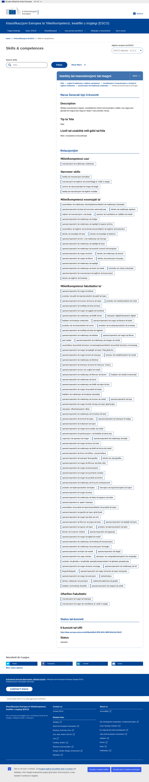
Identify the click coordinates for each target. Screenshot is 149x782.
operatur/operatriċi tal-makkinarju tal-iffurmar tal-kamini (84, 375)
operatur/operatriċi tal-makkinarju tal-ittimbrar (80, 360)
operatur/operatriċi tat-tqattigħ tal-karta (121, 522)
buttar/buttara (106, 576)
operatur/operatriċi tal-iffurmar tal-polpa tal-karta (81, 522)
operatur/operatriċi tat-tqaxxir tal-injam (77, 527)
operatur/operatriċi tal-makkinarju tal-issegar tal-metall (98, 340)
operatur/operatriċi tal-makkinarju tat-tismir (79, 380)
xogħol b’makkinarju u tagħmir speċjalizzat (83, 83)
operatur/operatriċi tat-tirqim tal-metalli (77, 551)
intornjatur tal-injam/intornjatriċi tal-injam (116, 488)
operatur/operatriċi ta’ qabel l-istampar (77, 502)
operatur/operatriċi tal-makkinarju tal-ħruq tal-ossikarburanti (86, 483)
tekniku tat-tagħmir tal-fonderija (74, 278)
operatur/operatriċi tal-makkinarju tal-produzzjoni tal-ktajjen (86, 547)
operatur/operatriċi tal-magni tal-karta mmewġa (81, 566)
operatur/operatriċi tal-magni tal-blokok (77, 291)
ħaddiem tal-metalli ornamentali (124, 375)
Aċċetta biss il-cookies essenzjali (126, 769)
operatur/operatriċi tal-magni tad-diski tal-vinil (80, 517)
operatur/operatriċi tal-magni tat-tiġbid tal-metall (81, 537)
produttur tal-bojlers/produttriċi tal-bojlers (78, 488)
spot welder (67, 340)
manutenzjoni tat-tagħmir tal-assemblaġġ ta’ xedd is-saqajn (86, 182)
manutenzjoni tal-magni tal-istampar (76, 599)
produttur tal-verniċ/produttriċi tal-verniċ (78, 326)
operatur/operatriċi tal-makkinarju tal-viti (121, 566)
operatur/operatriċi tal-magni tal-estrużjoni (79, 576)
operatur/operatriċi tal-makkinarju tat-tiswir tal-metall (83, 268)
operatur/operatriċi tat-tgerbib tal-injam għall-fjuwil (82, 512)
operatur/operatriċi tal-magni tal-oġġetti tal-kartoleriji (83, 311)
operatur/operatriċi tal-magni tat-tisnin (77, 254)
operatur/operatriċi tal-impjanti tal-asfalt (107, 586)
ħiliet (62, 83)
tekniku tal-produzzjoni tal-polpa (110, 258)
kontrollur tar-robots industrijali (121, 268)
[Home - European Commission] (22, 11)
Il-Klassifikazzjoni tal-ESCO (24, 38)
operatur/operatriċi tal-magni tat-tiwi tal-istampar (81, 355)
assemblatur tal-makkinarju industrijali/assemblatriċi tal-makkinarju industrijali (93, 204)
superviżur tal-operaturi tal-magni (75, 438)
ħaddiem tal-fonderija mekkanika (75, 321)
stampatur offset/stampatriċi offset (76, 409)
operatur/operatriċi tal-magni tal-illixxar (118, 335)
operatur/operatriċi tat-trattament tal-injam (79, 424)
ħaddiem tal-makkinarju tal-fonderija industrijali (81, 394)
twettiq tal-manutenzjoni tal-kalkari (76, 177)
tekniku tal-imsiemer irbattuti (73, 532)
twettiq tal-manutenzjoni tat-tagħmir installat (79, 192)
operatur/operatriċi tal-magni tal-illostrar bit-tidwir (112, 321)
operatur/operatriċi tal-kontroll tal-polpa (77, 419)
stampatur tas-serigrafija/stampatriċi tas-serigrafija (116, 556)
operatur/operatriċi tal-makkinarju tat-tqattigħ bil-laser (83, 244)
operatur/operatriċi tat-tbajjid (109, 551)
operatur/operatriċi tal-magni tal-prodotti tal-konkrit (82, 478)
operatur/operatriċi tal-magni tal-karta (77, 493)
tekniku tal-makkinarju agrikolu (123, 209)
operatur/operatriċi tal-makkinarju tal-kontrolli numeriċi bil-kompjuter (89, 249)
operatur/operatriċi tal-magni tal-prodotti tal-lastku (82, 389)
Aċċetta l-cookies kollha (98, 769)
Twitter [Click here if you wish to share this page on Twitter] (14, 664)
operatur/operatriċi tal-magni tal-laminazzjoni (80, 468)
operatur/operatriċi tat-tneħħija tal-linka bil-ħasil (81, 306)
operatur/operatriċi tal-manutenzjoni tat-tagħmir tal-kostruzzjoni (87, 273)
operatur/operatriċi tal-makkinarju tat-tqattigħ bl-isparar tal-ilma (87, 224)
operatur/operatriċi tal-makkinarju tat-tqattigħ (80, 263)
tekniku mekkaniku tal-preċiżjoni (75, 581)
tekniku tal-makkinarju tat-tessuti (110, 254)
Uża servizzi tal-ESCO (74, 31)
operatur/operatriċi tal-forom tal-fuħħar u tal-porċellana (84, 453)
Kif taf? (38, 2)
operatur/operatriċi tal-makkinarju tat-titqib (110, 438)
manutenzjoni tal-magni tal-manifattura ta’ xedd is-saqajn (85, 604)
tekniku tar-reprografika (112, 458)
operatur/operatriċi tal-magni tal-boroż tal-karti (80, 443)
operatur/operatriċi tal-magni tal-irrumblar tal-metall (82, 429)
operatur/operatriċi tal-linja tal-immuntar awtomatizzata (84, 209)
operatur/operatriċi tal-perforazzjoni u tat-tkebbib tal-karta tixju (87, 434)
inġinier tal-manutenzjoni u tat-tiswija (77, 214)
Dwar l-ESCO (31, 31)
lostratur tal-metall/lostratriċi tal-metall (121, 355)
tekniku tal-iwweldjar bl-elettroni (103, 234)
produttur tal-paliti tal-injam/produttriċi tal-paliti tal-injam (84, 296)
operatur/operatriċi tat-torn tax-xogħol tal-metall (81, 370)
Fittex (59, 65)
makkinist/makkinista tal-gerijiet (105, 581)
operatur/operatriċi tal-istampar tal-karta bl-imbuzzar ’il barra (86, 365)
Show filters (76, 65)
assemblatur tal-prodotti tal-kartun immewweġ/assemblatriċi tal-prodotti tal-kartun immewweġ (99, 345)
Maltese (138, 13)
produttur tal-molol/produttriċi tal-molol (121, 301)
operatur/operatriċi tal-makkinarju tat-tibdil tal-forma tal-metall (86, 448)
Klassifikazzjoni (50, 31)
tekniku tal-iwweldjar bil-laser (73, 234)
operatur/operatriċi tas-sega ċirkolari (76, 556)
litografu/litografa (69, 571)
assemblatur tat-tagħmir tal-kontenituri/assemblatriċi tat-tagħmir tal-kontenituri (93, 229)
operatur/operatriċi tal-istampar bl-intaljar (114, 419)
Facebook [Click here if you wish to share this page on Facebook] (50, 664)
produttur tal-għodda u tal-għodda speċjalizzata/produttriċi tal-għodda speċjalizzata (95, 561)
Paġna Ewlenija (13, 31)
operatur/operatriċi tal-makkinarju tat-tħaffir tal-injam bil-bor (86, 384)
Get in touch (121, 31)
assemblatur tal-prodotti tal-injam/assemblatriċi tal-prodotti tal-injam (89, 507)
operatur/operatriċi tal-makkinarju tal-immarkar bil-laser (84, 414)
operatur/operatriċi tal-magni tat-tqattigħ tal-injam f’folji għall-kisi (87, 350)
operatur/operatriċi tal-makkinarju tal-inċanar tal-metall (84, 399)
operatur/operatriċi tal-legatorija (102, 532)
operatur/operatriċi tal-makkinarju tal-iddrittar (80, 335)
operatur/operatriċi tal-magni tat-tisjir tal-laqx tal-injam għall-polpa (88, 404)
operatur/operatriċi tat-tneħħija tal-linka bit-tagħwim (82, 330)
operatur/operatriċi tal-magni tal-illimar (77, 258)
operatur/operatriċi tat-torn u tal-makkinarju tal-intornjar (84, 239)
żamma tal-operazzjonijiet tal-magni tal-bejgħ (80, 187)
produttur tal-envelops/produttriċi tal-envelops (117, 326)
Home (8, 38)
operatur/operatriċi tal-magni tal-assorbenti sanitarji (82, 473)
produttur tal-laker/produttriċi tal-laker (113, 527)
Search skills (11, 60)
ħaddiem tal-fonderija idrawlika (74, 586)
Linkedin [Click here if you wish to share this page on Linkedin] (86, 664)
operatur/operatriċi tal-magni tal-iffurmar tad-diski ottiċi (84, 463)
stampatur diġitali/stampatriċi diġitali (121, 316)
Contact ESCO (58, 711)
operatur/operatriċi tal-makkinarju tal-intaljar (79, 219)
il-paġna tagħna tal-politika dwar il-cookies (56, 769)
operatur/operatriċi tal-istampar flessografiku (80, 458)
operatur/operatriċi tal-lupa (121, 399)
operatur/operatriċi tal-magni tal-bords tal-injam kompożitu (103, 571)
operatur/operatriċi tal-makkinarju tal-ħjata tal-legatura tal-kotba (87, 497)
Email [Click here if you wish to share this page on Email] (120, 664)
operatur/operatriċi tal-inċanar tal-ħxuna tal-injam (81, 301)
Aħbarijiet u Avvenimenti (100, 31)
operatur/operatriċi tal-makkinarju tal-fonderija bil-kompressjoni (87, 542)
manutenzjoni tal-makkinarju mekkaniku (93, 86)
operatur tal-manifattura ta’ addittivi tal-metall (114, 214)
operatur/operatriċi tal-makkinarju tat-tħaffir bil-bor (82, 316)
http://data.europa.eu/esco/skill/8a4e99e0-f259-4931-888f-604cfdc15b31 (91, 632)
